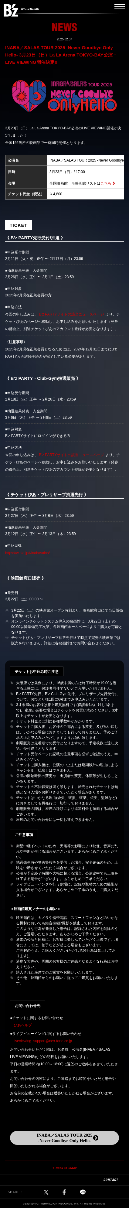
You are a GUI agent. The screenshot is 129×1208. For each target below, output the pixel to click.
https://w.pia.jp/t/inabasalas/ (27, 553)
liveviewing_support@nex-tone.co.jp (43, 1041)
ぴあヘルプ (23, 1025)
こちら (105, 183)
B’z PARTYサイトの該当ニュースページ (71, 314)
